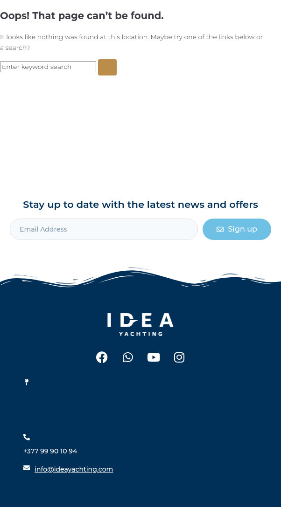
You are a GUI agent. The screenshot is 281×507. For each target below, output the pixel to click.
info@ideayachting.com (74, 469)
